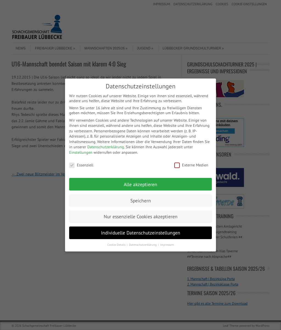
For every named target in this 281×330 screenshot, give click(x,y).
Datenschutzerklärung (105, 146)
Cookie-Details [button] (116, 245)
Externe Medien (191, 165)
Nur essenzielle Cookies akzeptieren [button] (141, 216)
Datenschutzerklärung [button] (143, 245)
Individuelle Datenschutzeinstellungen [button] (140, 233)
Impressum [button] (167, 245)
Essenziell (81, 165)
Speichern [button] (140, 200)
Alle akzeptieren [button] (140, 184)
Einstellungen (80, 152)
